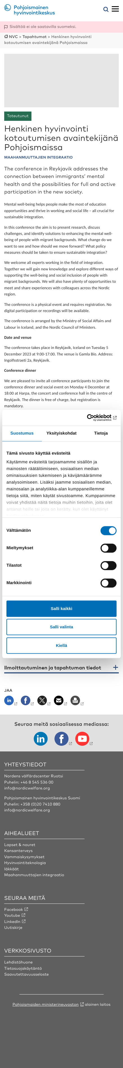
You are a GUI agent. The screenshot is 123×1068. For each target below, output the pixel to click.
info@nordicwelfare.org (27, 788)
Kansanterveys (18, 850)
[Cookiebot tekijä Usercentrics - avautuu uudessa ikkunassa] (92, 417)
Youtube (12, 915)
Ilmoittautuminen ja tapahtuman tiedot (52, 668)
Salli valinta (61, 626)
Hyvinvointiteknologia (25, 862)
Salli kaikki (61, 608)
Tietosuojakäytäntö (23, 968)
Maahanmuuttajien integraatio (34, 874)
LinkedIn (12, 921)
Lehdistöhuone (18, 962)
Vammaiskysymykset (24, 856)
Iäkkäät (11, 868)
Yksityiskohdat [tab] (61, 433)
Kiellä (61, 645)
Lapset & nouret (19, 844)
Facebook (13, 909)
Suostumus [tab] (22, 433)
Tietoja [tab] (101, 433)
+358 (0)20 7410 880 (40, 804)
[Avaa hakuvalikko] (106, 9)
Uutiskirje (13, 927)
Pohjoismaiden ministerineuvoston (45, 1004)
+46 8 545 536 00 (36, 782)
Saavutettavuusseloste (26, 974)
